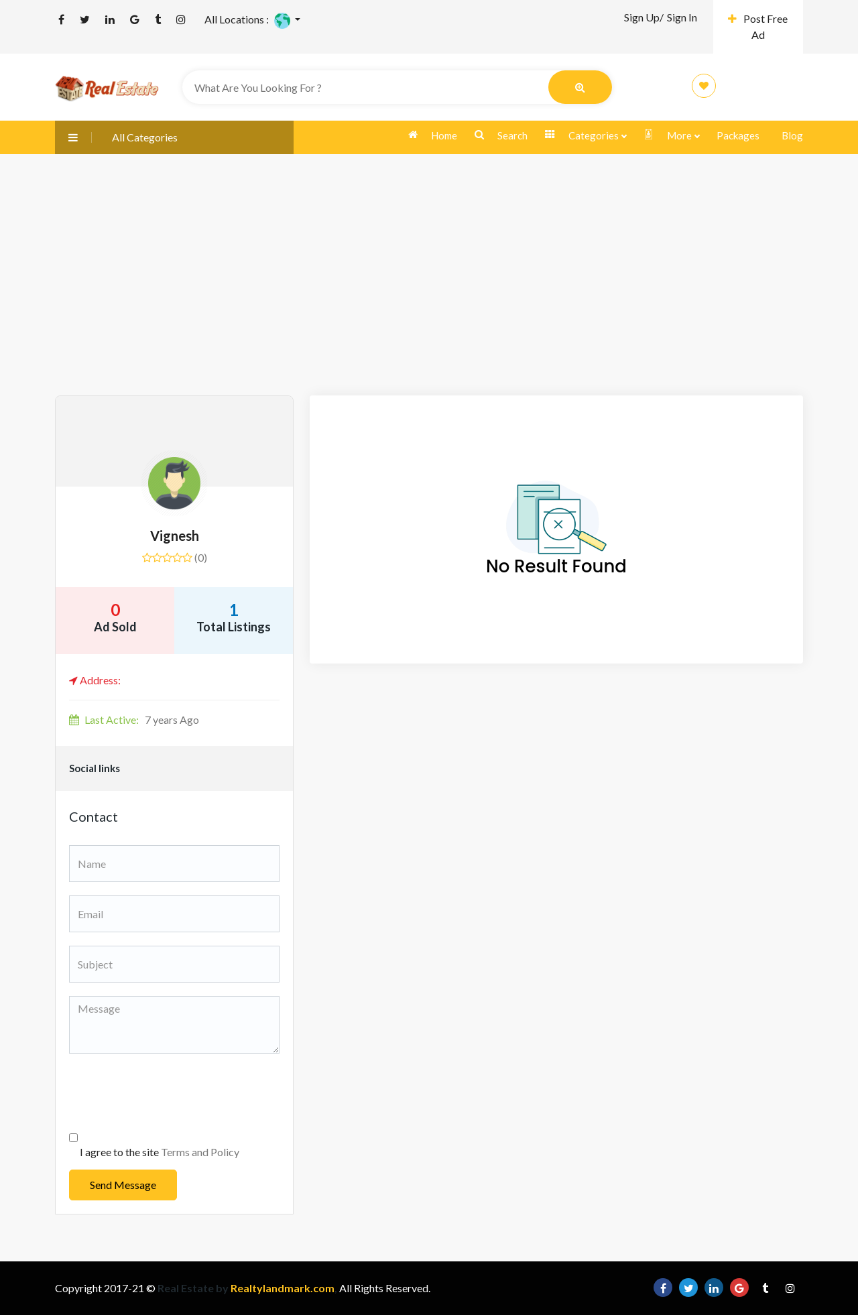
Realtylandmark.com (281, 1287)
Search (501, 135)
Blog (792, 135)
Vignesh (174, 535)
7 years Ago (134, 719)
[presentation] (171, 1093)
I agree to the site (159, 1151)
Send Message (123, 1184)
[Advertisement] (429, 295)
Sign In (682, 17)
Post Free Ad (758, 26)
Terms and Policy (200, 1151)
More (671, 136)
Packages (738, 135)
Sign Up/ (644, 17)
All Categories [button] (116, 137)
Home (432, 135)
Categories (585, 136)
